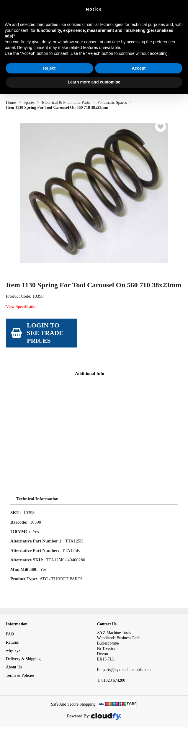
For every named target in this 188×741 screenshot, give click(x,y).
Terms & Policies (20, 675)
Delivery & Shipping (23, 659)
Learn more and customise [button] (94, 82)
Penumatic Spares (112, 102)
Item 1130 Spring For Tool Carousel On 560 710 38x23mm (57, 107)
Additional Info (89, 373)
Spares (29, 102)
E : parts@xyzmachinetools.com (124, 670)
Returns (12, 642)
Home (11, 102)
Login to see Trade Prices (45, 333)
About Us (14, 667)
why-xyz (13, 650)
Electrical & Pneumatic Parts (66, 102)
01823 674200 (111, 680)
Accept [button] (139, 68)
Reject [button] (49, 68)
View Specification (21, 306)
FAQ (10, 634)
